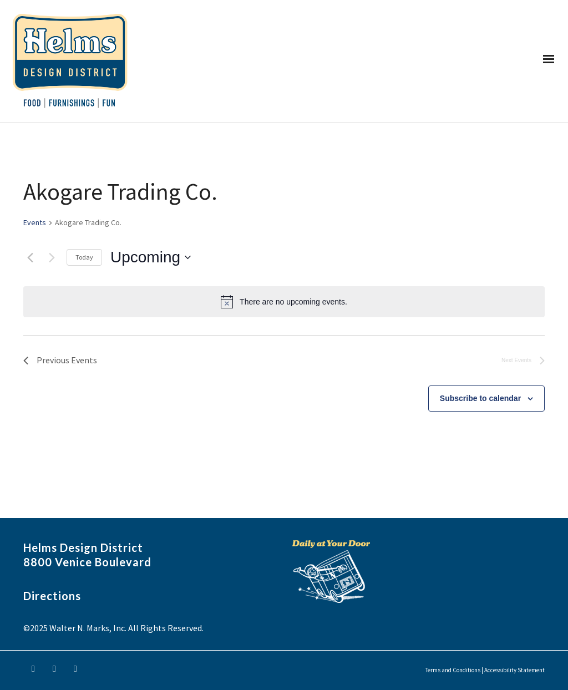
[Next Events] (51, 257)
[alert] (284, 301)
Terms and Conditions (452, 670)
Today (84, 257)
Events (34, 222)
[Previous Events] (30, 257)
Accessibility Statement (514, 670)
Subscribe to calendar (480, 398)
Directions (52, 595)
